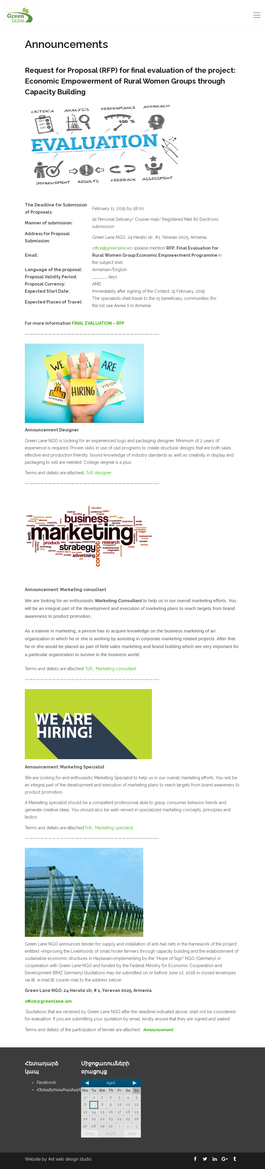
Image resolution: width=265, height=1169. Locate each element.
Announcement (158, 1029)
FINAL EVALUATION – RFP (98, 323)
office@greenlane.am (112, 248)
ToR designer (99, 472)
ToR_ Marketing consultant (110, 668)
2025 (89, 1133)
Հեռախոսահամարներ (62, 1089)
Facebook (46, 1082)
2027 (132, 1133)
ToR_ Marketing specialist (108, 827)
